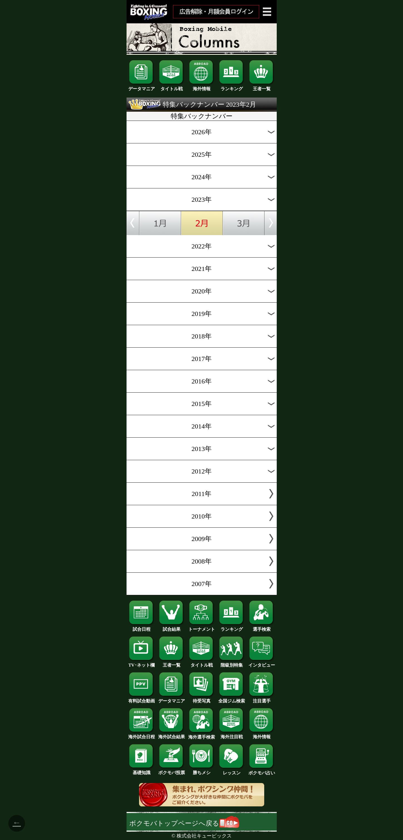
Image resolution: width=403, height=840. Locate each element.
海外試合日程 (141, 734)
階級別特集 (231, 663)
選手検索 (261, 627)
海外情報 (201, 86)
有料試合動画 (141, 698)
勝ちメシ (201, 770)
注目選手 (261, 698)
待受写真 (201, 698)
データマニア (141, 86)
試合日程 (141, 627)
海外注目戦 (231, 734)
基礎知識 (141, 770)
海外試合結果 (171, 734)
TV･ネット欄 (141, 663)
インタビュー (261, 663)
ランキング (231, 86)
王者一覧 (261, 86)
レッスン (231, 770)
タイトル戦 (171, 86)
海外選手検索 (201, 735)
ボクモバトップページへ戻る (184, 823)
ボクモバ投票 (171, 770)
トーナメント (201, 627)
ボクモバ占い (261, 770)
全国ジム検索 (231, 698)
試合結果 (171, 627)
